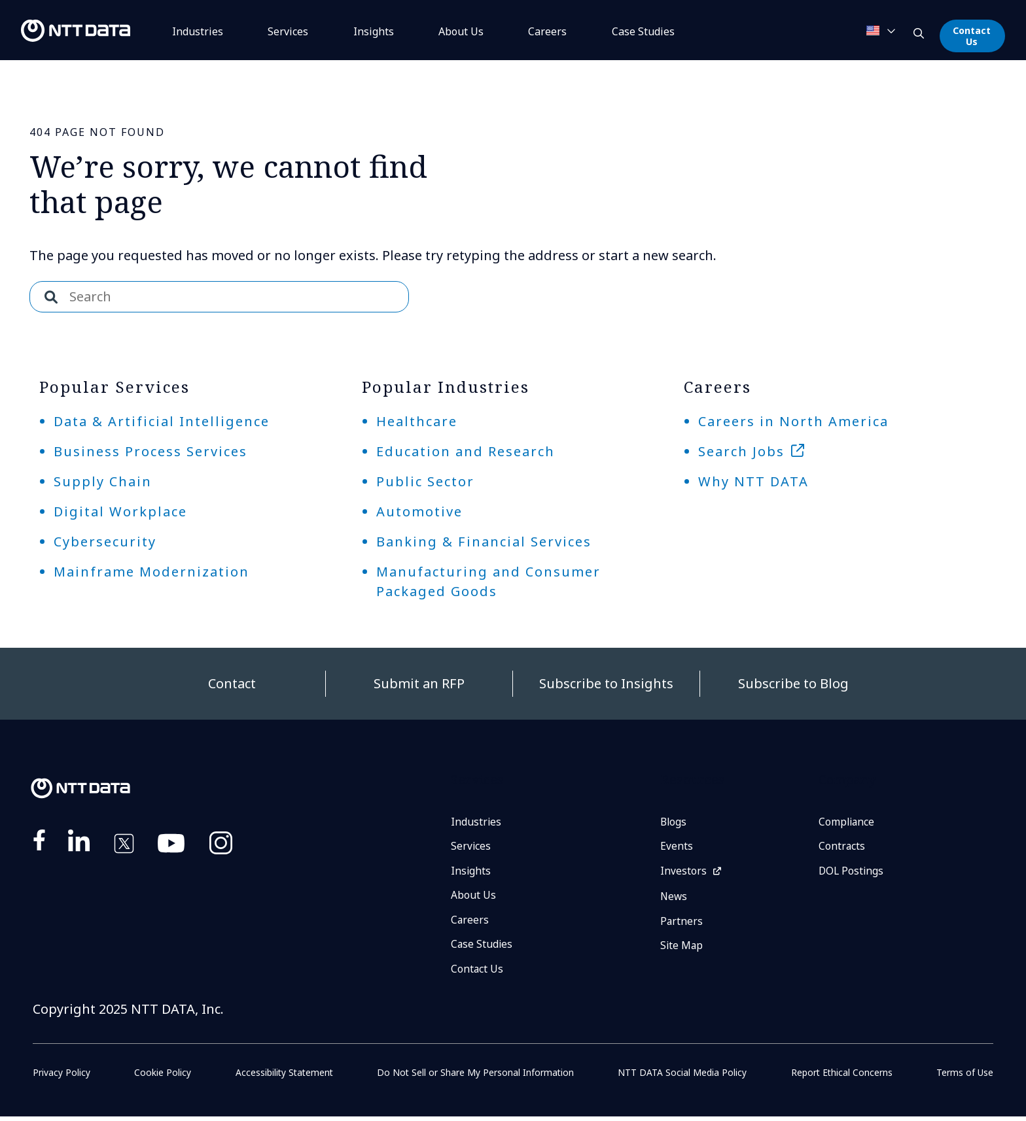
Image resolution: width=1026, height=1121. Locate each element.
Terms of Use (964, 1077)
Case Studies (482, 948)
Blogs (674, 822)
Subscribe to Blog (793, 683)
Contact (232, 683)
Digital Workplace (120, 511)
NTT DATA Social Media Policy (682, 1077)
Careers (547, 31)
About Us (461, 31)
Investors (683, 872)
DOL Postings (852, 872)
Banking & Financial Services (484, 541)
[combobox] (219, 296)
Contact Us (972, 36)
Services (288, 31)
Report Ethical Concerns (841, 1077)
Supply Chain (103, 481)
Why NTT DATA (753, 481)
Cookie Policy (161, 1077)
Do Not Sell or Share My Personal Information (476, 1077)
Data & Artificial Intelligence (162, 421)
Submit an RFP (419, 683)
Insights (373, 31)
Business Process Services (150, 451)
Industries (197, 31)
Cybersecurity (105, 541)
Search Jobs (741, 451)
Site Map (682, 949)
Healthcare (416, 421)
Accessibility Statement (284, 1077)
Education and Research (465, 451)
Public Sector (425, 481)
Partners (681, 923)
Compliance (847, 822)
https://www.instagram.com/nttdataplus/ (220, 845)
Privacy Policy (61, 1077)
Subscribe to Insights (606, 683)
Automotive (419, 511)
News (674, 899)
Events (676, 847)
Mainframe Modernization (151, 571)
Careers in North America (793, 421)
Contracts (842, 847)
